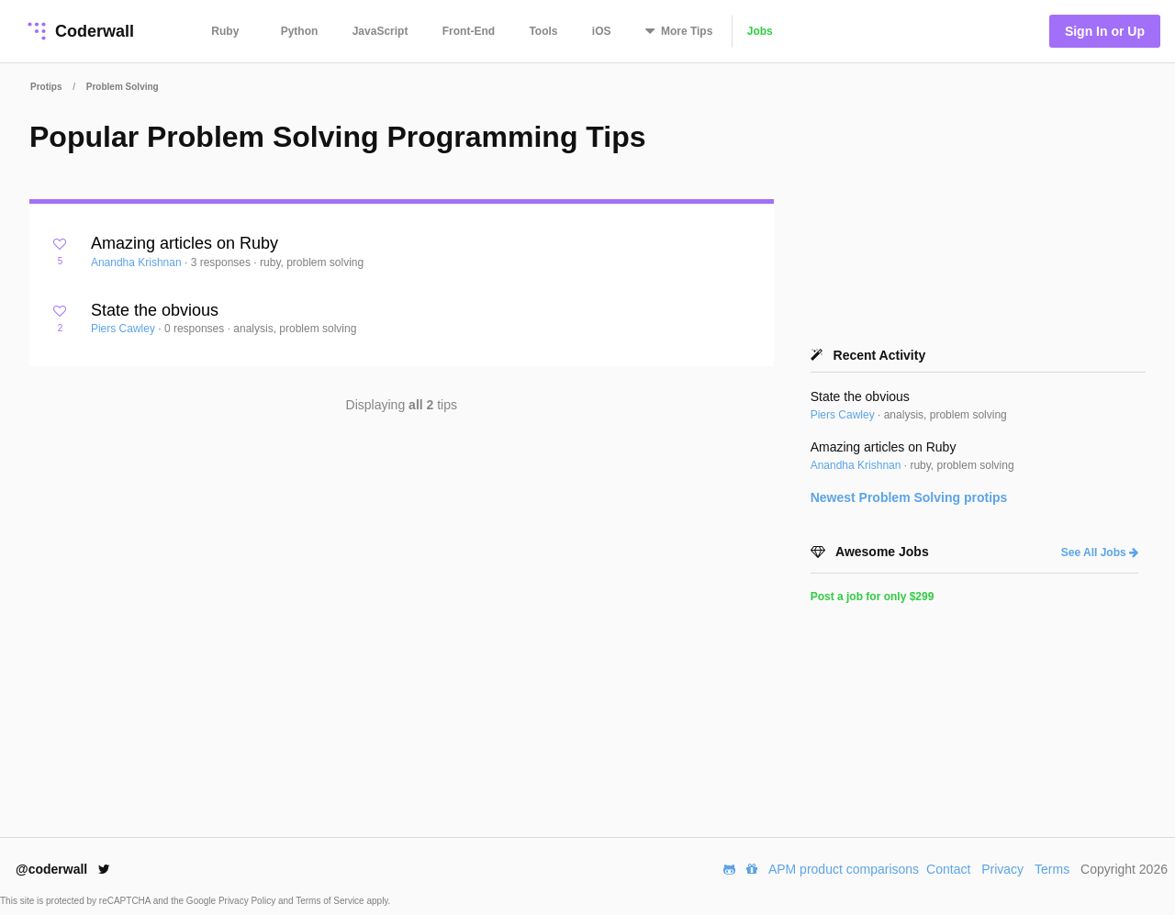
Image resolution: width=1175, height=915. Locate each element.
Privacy (1002, 869)
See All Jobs (1099, 552)
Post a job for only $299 (872, 596)
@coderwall (63, 869)
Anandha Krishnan (138, 262)
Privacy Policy (248, 901)
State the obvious (154, 310)
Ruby (225, 31)
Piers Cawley (124, 328)
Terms (1052, 869)
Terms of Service (331, 901)
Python (300, 31)
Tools (543, 31)
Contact (948, 869)
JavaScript (380, 31)
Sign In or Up (1105, 31)
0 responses (196, 328)
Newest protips (909, 497)
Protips (46, 87)
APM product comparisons (843, 869)
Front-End (468, 31)
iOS (601, 31)
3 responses (222, 262)
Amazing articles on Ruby (184, 243)
